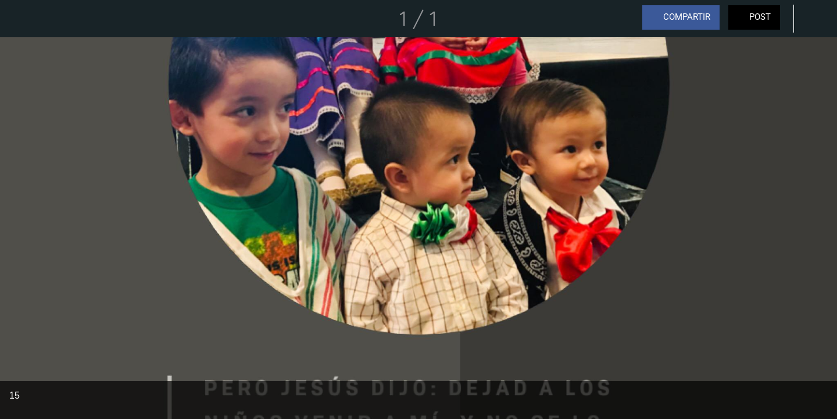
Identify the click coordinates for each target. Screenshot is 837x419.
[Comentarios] (814, 19)
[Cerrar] (23, 19)
